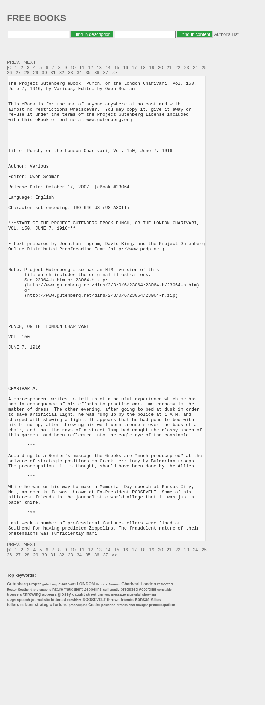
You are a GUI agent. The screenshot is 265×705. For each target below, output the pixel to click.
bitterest (58, 690)
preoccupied (78, 696)
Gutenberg (17, 675)
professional (125, 696)
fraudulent (73, 680)
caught (78, 685)
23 (186, 67)
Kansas (142, 690)
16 (125, 67)
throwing (32, 685)
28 (26, 72)
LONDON (86, 675)
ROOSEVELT (94, 690)
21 (169, 67)
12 (90, 67)
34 (79, 72)
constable (164, 680)
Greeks (94, 696)
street (91, 685)
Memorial (134, 685)
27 (18, 72)
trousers (14, 685)
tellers (13, 695)
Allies (156, 690)
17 (134, 67)
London (148, 675)
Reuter (12, 680)
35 (88, 72)
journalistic (40, 691)
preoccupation (162, 696)
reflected (165, 675)
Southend (25, 680)
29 (35, 72)
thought (142, 696)
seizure (26, 696)
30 (44, 72)
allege (11, 691)
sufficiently (111, 680)
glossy (64, 685)
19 (151, 67)
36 (96, 72)
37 (105, 72)
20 (160, 67)
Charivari (130, 675)
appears (49, 685)
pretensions (42, 680)
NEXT (30, 62)
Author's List (226, 34)
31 (53, 72)
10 (73, 67)
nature (57, 680)
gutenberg (49, 675)
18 (142, 67)
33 (70, 72)
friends (127, 690)
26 (9, 72)
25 (204, 67)
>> (115, 72)
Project (35, 675)
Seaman (114, 675)
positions (108, 696)
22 (177, 67)
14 (108, 67)
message (118, 685)
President (74, 691)
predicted (129, 680)
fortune (60, 695)
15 (116, 67)
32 (61, 72)
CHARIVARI (66, 675)
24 (195, 67)
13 (99, 67)
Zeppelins (93, 680)
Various (101, 675)
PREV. (14, 62)
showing (149, 685)
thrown (113, 690)
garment (104, 685)
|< (9, 67)
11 (81, 67)
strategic (43, 695)
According (147, 680)
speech (23, 690)
